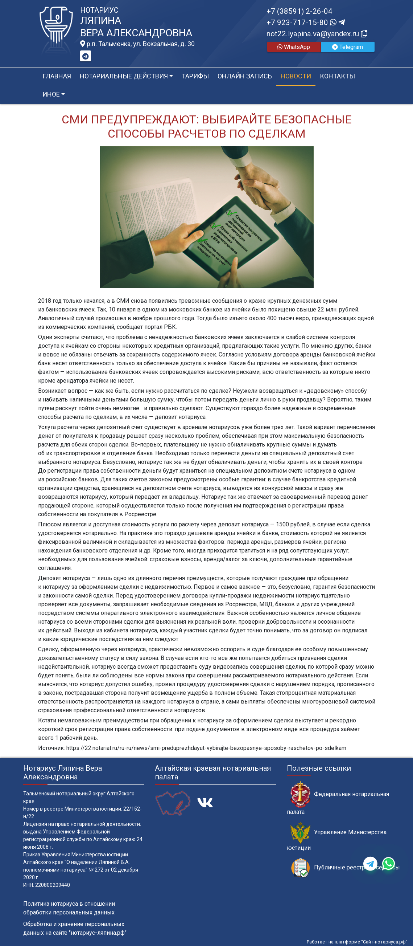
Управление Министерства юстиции (337, 836)
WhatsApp (293, 47)
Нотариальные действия (124, 76)
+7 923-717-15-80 (306, 22)
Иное (51, 94)
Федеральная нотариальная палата (338, 798)
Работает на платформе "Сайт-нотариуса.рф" (357, 942)
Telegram (347, 47)
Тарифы (195, 76)
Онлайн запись (245, 76)
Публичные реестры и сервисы (345, 868)
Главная (56, 76)
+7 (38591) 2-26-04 (300, 11)
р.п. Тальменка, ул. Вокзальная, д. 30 (137, 44)
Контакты (337, 76)
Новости (296, 76)
